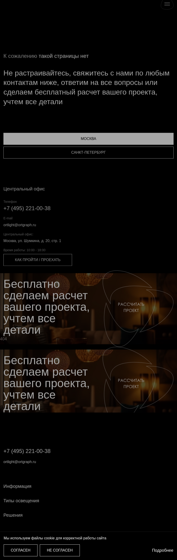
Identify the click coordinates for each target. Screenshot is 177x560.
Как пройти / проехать (37, 270)
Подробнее (162, 550)
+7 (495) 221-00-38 (27, 218)
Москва (88, 148)
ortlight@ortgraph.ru (19, 234)
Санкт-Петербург (88, 162)
